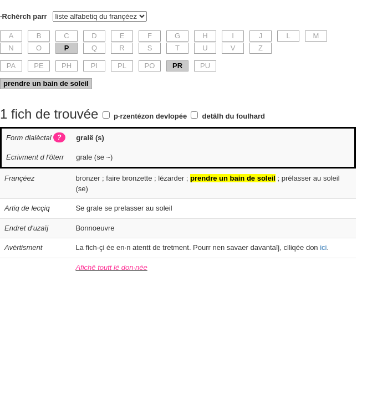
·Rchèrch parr (23, 16)
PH (67, 66)
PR (177, 66)
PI (94, 66)
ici (323, 247)
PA (11, 66)
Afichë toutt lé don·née (111, 267)
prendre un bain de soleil (46, 83)
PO (150, 66)
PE (38, 66)
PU (205, 66)
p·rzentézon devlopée (150, 116)
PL (122, 66)
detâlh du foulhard (233, 116)
